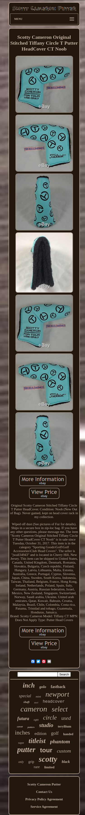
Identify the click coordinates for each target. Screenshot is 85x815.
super (21, 742)
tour (46, 750)
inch (29, 685)
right (36, 719)
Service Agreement (44, 806)
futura (23, 718)
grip (31, 762)
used (66, 718)
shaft (26, 702)
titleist (37, 740)
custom (64, 751)
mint (38, 696)
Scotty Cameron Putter (44, 784)
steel (36, 702)
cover (20, 726)
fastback (58, 686)
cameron (33, 709)
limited (49, 767)
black (66, 762)
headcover (54, 701)
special (25, 695)
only (21, 762)
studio (46, 725)
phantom (60, 741)
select (60, 709)
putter (26, 750)
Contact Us (44, 792)
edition (40, 733)
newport (57, 694)
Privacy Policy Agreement (44, 799)
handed (68, 734)
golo (42, 687)
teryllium (64, 726)
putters (30, 727)
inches (22, 732)
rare (37, 767)
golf (55, 733)
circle (50, 717)
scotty (48, 759)
